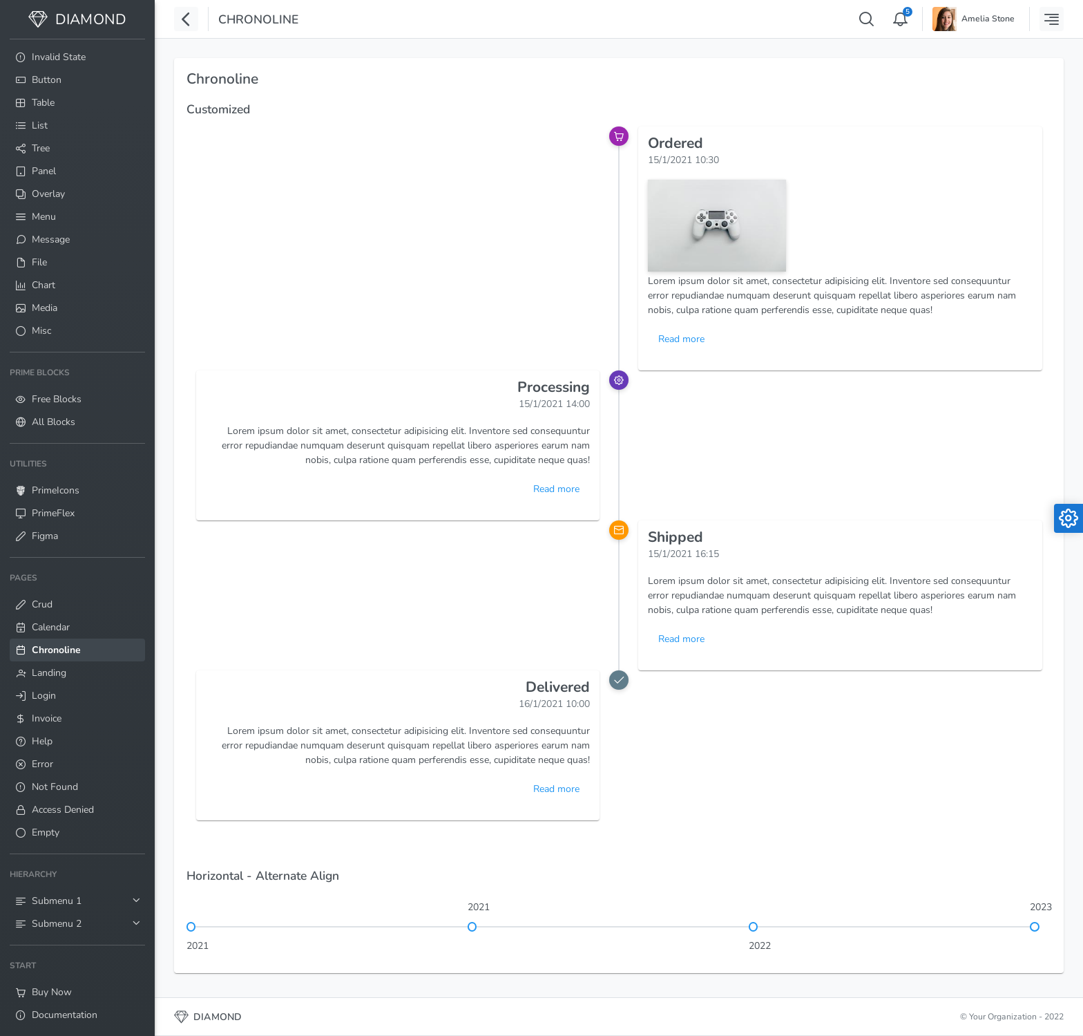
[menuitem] (77, 57)
